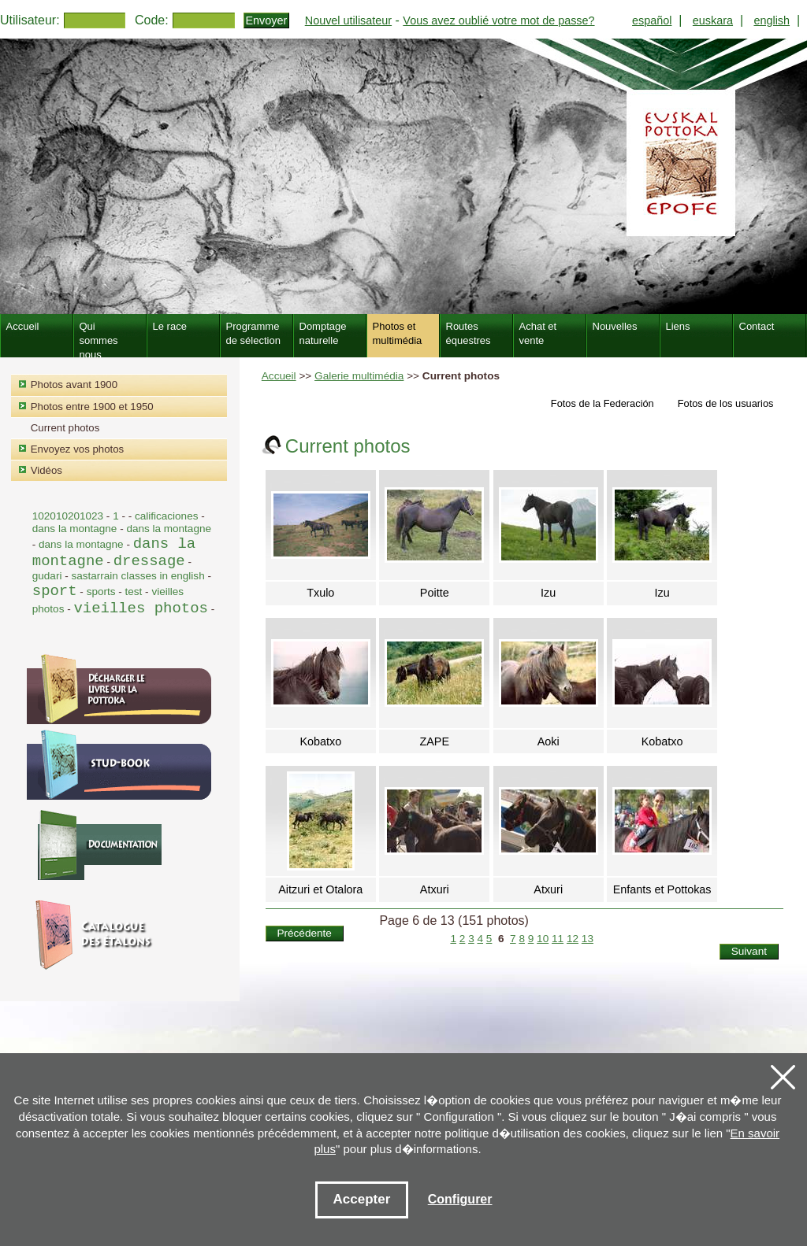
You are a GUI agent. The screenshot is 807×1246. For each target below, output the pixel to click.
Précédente (304, 933)
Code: (152, 20)
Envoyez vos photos (77, 449)
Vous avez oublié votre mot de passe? (498, 20)
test (134, 591)
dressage (149, 561)
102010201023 (67, 516)
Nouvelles (615, 326)
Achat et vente (538, 333)
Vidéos (46, 470)
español (651, 20)
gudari (47, 576)
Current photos (65, 428)
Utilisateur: (30, 20)
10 (543, 939)
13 (587, 939)
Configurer (460, 1199)
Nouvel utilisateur (348, 20)
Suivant (749, 951)
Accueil (279, 376)
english (771, 20)
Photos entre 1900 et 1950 (92, 406)
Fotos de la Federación (602, 403)
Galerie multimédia (359, 376)
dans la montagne (76, 528)
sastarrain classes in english (137, 576)
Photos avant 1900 (74, 384)
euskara (713, 20)
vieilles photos (140, 608)
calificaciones (166, 516)
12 (572, 939)
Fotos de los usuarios (726, 403)
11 (557, 939)
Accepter (362, 1199)
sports (101, 591)
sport (54, 591)
